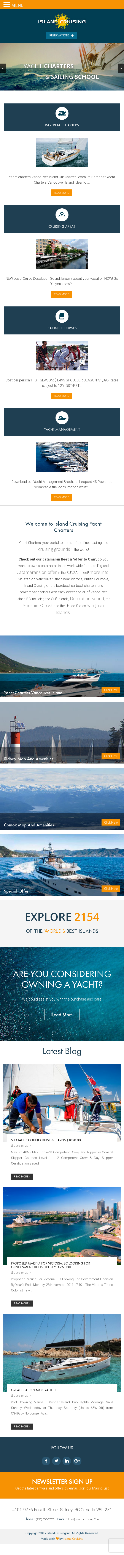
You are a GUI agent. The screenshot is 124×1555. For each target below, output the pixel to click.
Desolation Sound (87, 598)
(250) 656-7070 (45, 1530)
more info (99, 572)
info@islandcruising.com (84, 1530)
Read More (62, 1026)
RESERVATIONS (61, 35)
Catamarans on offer (37, 572)
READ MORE (22, 1187)
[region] (62, 67)
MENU (17, 5)
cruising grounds (54, 549)
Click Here (111, 692)
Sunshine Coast (38, 605)
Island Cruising (73, 1550)
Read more (61, 192)
